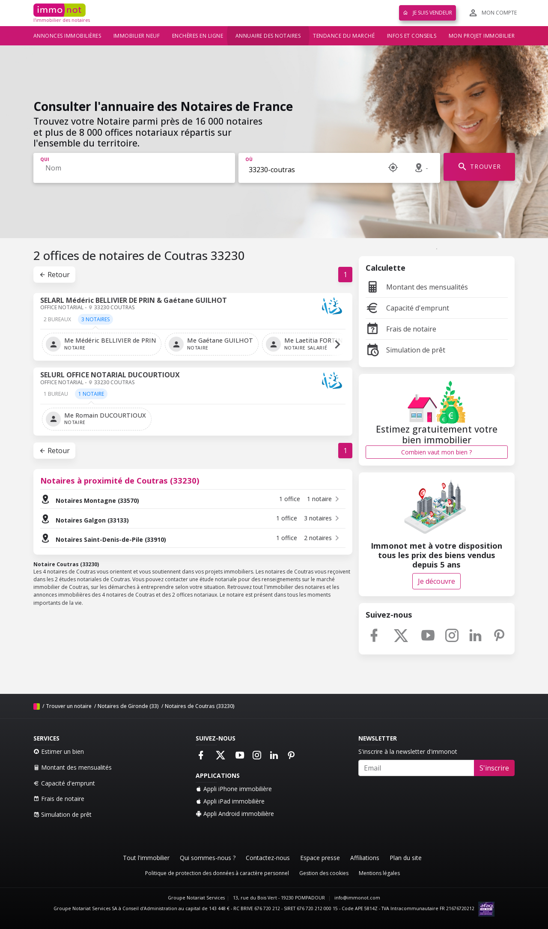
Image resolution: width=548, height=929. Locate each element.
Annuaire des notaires (268, 35)
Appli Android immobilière (235, 814)
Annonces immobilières (67, 35)
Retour (54, 274)
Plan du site (406, 858)
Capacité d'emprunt (407, 308)
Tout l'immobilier (146, 858)
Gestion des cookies (323, 873)
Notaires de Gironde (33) (128, 706)
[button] (337, 344)
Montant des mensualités (417, 287)
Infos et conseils (412, 35)
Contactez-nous (268, 858)
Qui (44, 159)
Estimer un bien (58, 751)
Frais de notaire (401, 329)
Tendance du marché (344, 35)
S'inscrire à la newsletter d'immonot (407, 751)
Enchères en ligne (197, 35)
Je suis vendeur (427, 12)
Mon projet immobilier (482, 35)
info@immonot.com (357, 898)
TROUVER (479, 167)
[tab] (57, 322)
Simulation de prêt (405, 350)
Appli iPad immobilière (230, 801)
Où (249, 159)
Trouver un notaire (69, 706)
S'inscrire (494, 768)
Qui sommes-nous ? (207, 858)
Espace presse (320, 858)
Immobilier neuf (136, 35)
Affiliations (364, 858)
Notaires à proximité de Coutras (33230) (120, 480)
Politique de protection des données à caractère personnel (217, 873)
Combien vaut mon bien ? (436, 452)
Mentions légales (379, 873)
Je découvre (436, 581)
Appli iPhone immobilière (234, 789)
